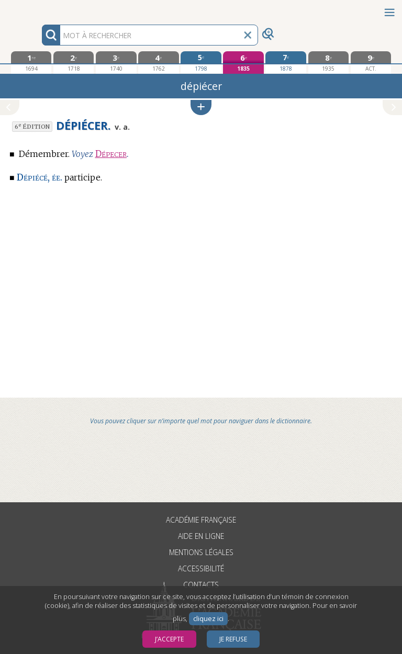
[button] (201, 107)
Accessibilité (201, 568)
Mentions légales (201, 552)
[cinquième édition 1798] (201, 62)
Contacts (201, 585)
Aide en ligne (201, 536)
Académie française (201, 520)
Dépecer (111, 154)
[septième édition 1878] (285, 62)
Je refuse (233, 639)
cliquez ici (208, 618)
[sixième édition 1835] (243, 62)
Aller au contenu (41, 9)
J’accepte (169, 639)
